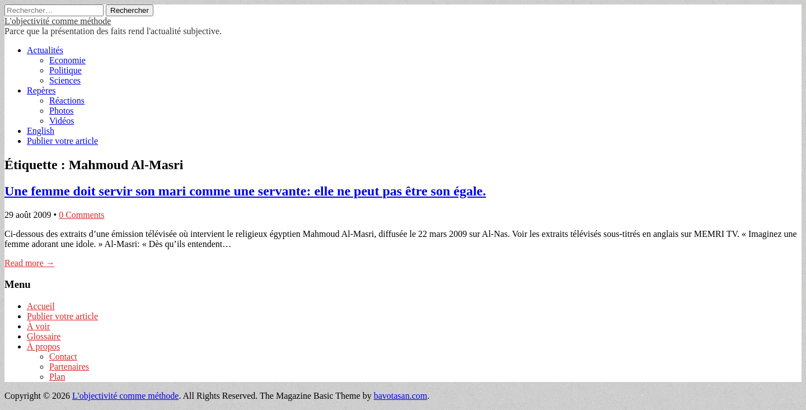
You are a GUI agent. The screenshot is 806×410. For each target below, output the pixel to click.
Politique (65, 70)
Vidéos (61, 120)
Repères (41, 90)
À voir (38, 326)
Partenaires (69, 366)
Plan (57, 376)
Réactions (67, 100)
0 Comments (81, 215)
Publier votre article (62, 141)
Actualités (45, 50)
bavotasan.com (401, 395)
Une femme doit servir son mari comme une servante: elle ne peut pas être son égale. (245, 191)
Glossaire (43, 336)
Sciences (65, 80)
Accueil (41, 306)
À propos (43, 346)
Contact (63, 356)
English (40, 131)
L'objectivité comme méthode (57, 21)
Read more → (29, 263)
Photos (61, 110)
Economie (67, 60)
